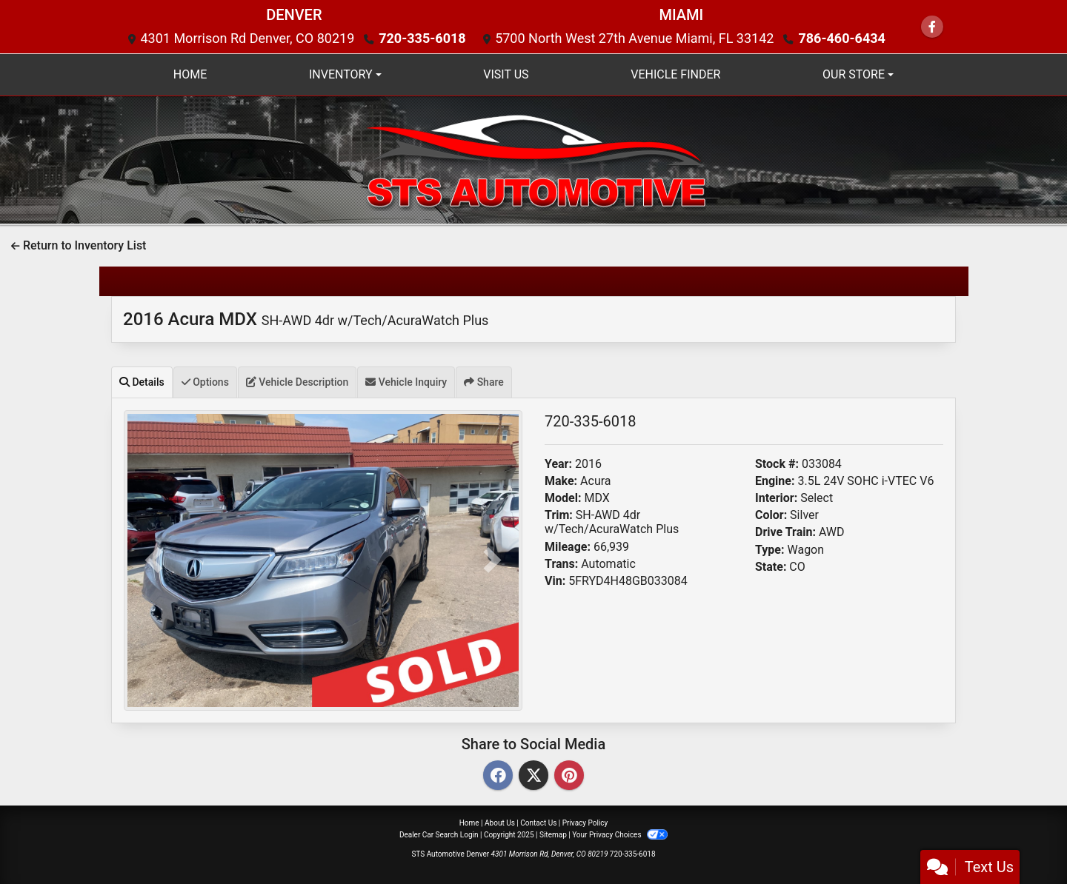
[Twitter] (533, 776)
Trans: (561, 564)
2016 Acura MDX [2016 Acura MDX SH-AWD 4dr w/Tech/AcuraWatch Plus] (305, 319)
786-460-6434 (841, 38)
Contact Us (538, 823)
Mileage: (568, 547)
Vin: (555, 581)
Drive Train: (785, 532)
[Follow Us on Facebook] (932, 27)
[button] (154, 560)
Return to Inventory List (78, 245)
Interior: (776, 498)
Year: (558, 464)
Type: (770, 550)
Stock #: (777, 464)
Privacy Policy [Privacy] (585, 823)
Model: (563, 498)
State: (770, 567)
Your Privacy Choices (620, 835)
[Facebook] (498, 776)
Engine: (774, 481)
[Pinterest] (569, 776)
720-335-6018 (422, 38)
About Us (500, 823)
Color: (771, 515)
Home (469, 823)
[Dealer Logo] (533, 159)
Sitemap (553, 835)
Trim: (559, 515)
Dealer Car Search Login (439, 835)
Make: (561, 481)
